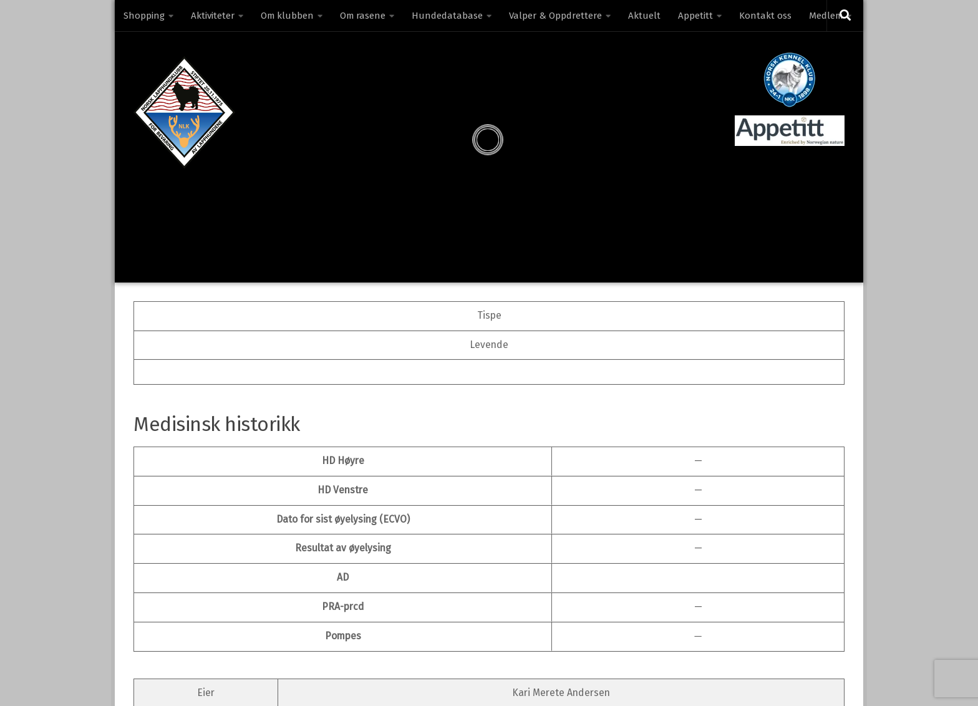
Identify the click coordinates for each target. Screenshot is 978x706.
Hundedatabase (447, 15)
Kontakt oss (765, 15)
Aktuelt (644, 15)
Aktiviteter (213, 15)
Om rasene (362, 15)
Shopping (144, 15)
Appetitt (695, 15)
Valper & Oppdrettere (555, 15)
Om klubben (287, 15)
